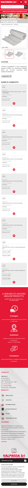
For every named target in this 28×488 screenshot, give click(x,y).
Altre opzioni (14, 480)
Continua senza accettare (7, 464)
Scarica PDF (5, 76)
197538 (3, 154)
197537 (3, 132)
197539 (3, 198)
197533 (3, 110)
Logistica (8, 400)
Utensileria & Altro (11, 418)
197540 (3, 220)
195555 (4, 242)
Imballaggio (9, 395)
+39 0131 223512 (7, 384)
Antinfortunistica (11, 409)
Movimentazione (10, 404)
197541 (3, 87)
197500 (3, 176)
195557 (3, 266)
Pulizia (8, 413)
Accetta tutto (14, 484)
